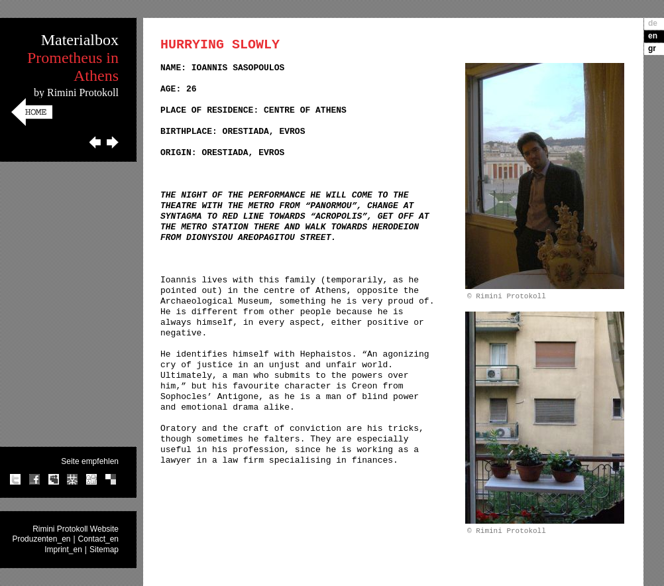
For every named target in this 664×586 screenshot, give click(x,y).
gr (652, 48)
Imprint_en (63, 549)
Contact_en (98, 539)
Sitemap (104, 549)
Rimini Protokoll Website (75, 529)
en (652, 35)
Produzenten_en (41, 539)
